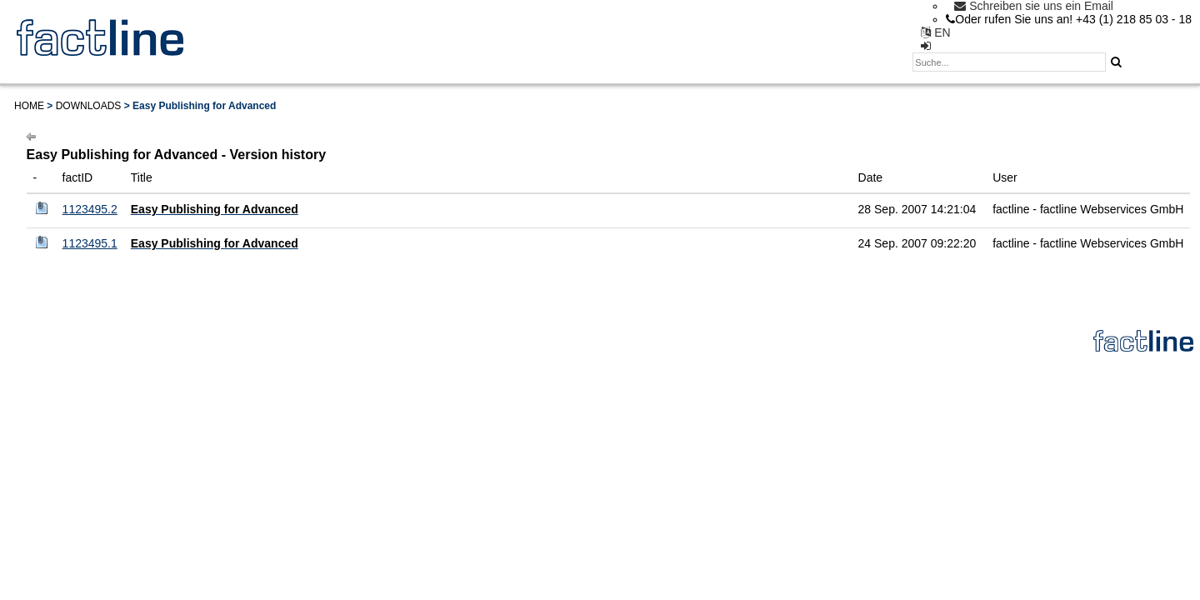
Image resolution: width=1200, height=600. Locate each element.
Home (29, 106)
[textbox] (1009, 62)
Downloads (89, 106)
